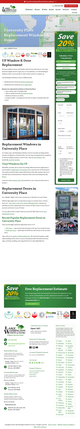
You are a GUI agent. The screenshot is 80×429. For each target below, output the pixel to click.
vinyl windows (38, 157)
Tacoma (70, 401)
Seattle (69, 379)
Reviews (51, 9)
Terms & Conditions (34, 372)
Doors (38, 9)
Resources (66, 9)
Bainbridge (61, 343)
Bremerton (61, 357)
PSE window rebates (27, 93)
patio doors (20, 203)
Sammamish (71, 377)
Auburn (60, 341)
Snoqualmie (71, 391)
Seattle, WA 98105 (14, 410)
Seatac (69, 382)
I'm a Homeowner (66, 61)
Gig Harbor (61, 382)
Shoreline (70, 384)
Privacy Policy (32, 374)
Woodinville (71, 410)
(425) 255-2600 (56, 6)
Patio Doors (9, 228)
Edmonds (60, 372)
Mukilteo (70, 350)
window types (17, 180)
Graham (60, 384)
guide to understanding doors (21, 236)
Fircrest (60, 379)
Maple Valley (61, 407)
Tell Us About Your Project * (64, 136)
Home (5, 48)
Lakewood (61, 403)
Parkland (70, 360)
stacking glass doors (33, 203)
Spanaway (70, 394)
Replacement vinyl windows (20, 170)
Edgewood (61, 369)
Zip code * (60, 121)
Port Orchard (71, 365)
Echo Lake (61, 367)
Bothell (60, 355)
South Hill (70, 387)
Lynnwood (61, 405)
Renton (69, 372)
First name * (61, 105)
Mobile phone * (70, 113)
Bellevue (60, 346)
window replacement (27, 82)
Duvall (59, 365)
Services (58, 9)
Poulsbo (70, 362)
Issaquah (60, 387)
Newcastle (70, 355)
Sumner (70, 399)
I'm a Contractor (66, 65)
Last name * (69, 105)
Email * (59, 113)
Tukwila (70, 404)
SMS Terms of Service (40, 427)
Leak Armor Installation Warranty (37, 370)
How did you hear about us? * (70, 149)
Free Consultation (70, 5)
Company (74, 9)
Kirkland (60, 391)
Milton (69, 341)
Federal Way (61, 377)
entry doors (12, 203)
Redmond (70, 369)
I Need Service (66, 68)
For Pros (74, 12)
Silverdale (70, 389)
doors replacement (26, 85)
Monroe (70, 343)
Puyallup (70, 367)
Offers (45, 9)
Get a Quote (32, 304)
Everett (60, 374)
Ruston (4, 177)
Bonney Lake (61, 352)
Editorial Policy (32, 376)
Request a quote (66, 181)
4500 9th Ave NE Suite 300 (16, 408)
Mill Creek (60, 414)
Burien (60, 360)
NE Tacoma (71, 352)
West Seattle (71, 413)
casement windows (14, 160)
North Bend (71, 357)
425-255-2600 (12, 340)
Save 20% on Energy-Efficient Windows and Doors (40, 1)
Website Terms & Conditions (66, 425)
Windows (30, 9)
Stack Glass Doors (11, 230)
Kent (59, 389)
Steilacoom (70, 396)
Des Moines (61, 362)
